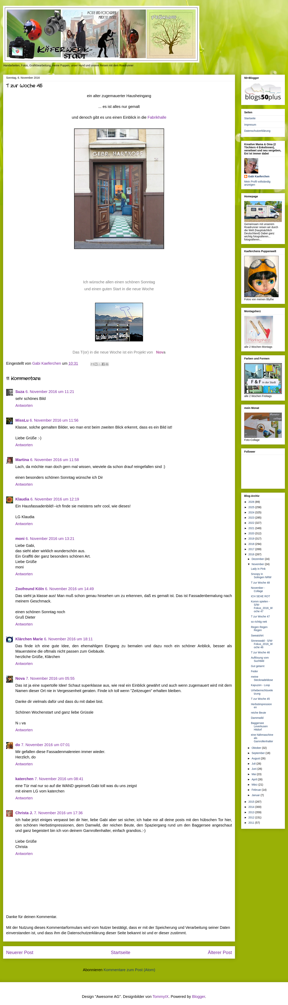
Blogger (198, 996)
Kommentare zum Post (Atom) (129, 970)
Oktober (257, 747)
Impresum (250, 124)
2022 (251, 522)
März (255, 784)
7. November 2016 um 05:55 (50, 678)
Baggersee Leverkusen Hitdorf (259, 726)
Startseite (120, 952)
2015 (251, 801)
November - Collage (258, 589)
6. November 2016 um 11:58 (54, 460)
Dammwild (257, 717)
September (258, 753)
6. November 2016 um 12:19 (54, 499)
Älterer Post (220, 952)
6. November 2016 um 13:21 (50, 538)
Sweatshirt (257, 635)
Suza (19, 391)
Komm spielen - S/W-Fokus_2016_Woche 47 (262, 606)
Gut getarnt (257, 666)
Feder (254, 671)
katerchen (24, 779)
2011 (251, 822)
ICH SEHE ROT (260, 596)
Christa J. (24, 813)
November (258, 564)
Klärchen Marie (29, 639)
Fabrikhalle (156, 117)
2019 (251, 538)
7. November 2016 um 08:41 (59, 779)
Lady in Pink (258, 568)
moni (20, 538)
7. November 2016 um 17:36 (58, 813)
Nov (159, 352)
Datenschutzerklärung (257, 130)
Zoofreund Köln (29, 589)
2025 (251, 507)
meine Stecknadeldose (262, 678)
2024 (251, 512)
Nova (20, 678)
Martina (22, 460)
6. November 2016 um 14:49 (69, 589)
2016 (251, 554)
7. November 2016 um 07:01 (45, 745)
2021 (251, 528)
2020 (251, 533)
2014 (251, 806)
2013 (251, 812)
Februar (257, 789)
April (255, 779)
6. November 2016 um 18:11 (68, 639)
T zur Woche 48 (260, 582)
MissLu (22, 420)
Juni (254, 768)
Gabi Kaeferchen (258, 176)
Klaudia (22, 499)
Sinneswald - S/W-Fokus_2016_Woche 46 (262, 644)
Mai (254, 774)
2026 (251, 501)
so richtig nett (259, 621)
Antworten (24, 405)
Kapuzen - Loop (260, 685)
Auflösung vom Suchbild (260, 659)
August (256, 758)
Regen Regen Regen (259, 629)
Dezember (258, 558)
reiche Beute (258, 712)
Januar (256, 795)
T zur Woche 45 (260, 698)
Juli (254, 763)
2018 (251, 543)
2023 (251, 517)
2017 (251, 549)
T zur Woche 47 (260, 616)
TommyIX (161, 996)
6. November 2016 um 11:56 (54, 420)
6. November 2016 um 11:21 (50, 391)
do (17, 745)
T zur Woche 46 (260, 652)
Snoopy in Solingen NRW (261, 575)
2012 (251, 817)
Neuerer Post (19, 952)
